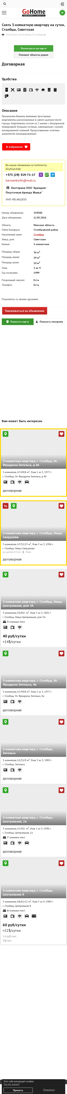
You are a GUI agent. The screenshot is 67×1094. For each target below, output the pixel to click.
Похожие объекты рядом (33, 54)
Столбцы (39, 234)
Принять (18, 1090)
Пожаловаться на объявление (24, 311)
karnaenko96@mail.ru (21, 180)
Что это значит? (12, 1084)
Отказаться (49, 1089)
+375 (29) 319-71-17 (20, 175)
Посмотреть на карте (33, 48)
